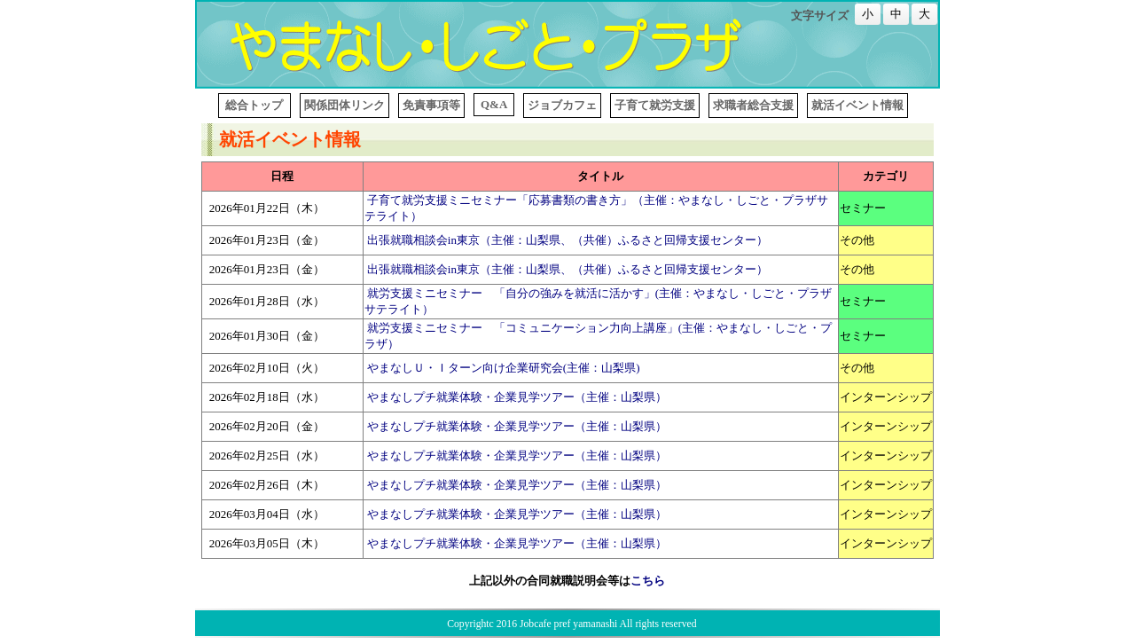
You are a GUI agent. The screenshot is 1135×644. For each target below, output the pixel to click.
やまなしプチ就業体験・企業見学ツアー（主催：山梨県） (517, 397)
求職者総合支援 (753, 105)
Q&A (494, 104)
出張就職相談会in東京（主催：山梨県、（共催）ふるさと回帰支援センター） (567, 240)
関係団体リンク (344, 105)
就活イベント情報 (857, 105)
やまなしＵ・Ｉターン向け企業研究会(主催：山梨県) (503, 367)
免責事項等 (431, 105)
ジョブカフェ (562, 105)
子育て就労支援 (654, 105)
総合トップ (254, 105)
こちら (647, 580)
